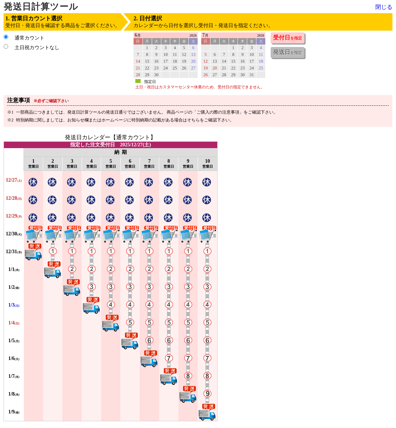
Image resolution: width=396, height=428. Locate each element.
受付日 (287, 38)
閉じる (383, 7)
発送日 (287, 52)
